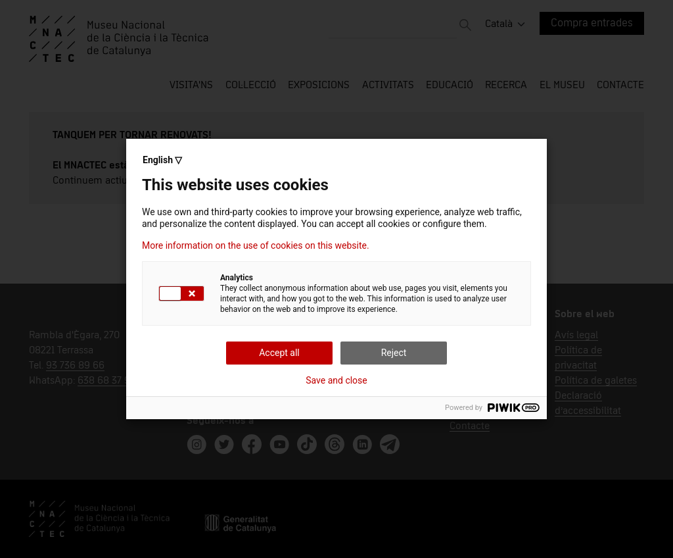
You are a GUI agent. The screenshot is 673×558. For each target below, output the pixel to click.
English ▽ (162, 160)
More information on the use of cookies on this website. (255, 245)
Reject (394, 352)
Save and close (336, 380)
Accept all (279, 352)
